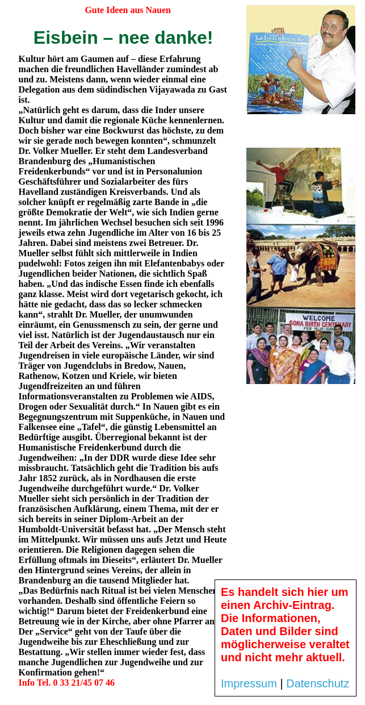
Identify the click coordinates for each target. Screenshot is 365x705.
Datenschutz (317, 683)
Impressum (249, 683)
